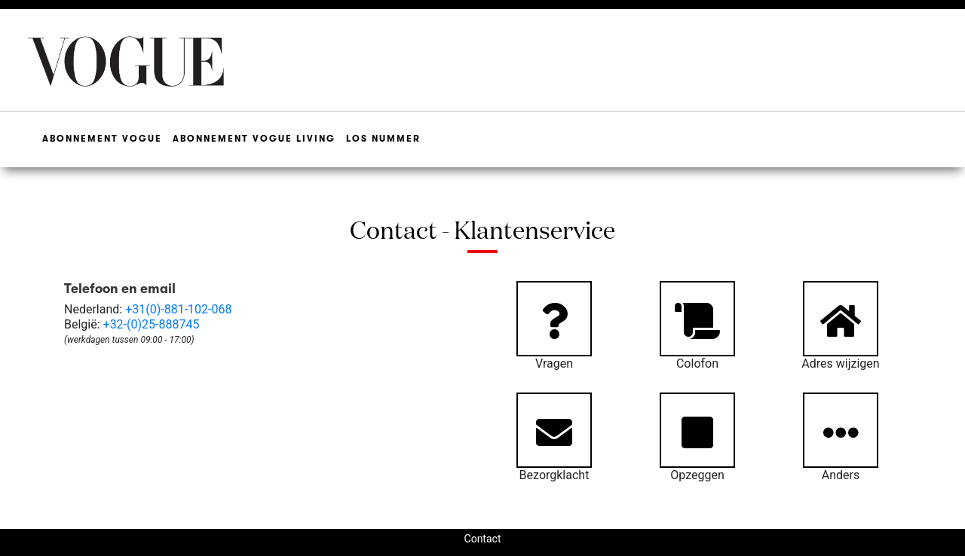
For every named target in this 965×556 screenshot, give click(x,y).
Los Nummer (383, 138)
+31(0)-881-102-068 (178, 309)
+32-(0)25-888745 (151, 324)
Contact (482, 539)
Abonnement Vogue (102, 138)
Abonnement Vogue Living (254, 138)
